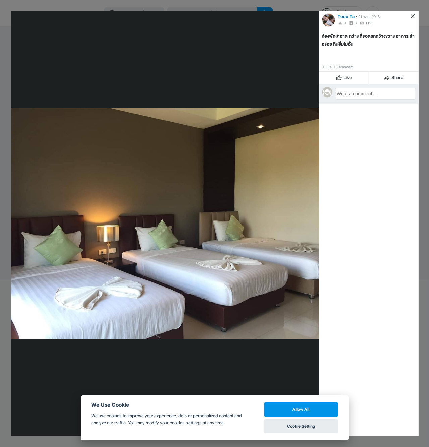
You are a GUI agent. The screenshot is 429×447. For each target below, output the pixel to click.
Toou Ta (346, 16)
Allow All (300, 409)
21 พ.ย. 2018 (369, 17)
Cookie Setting (301, 426)
